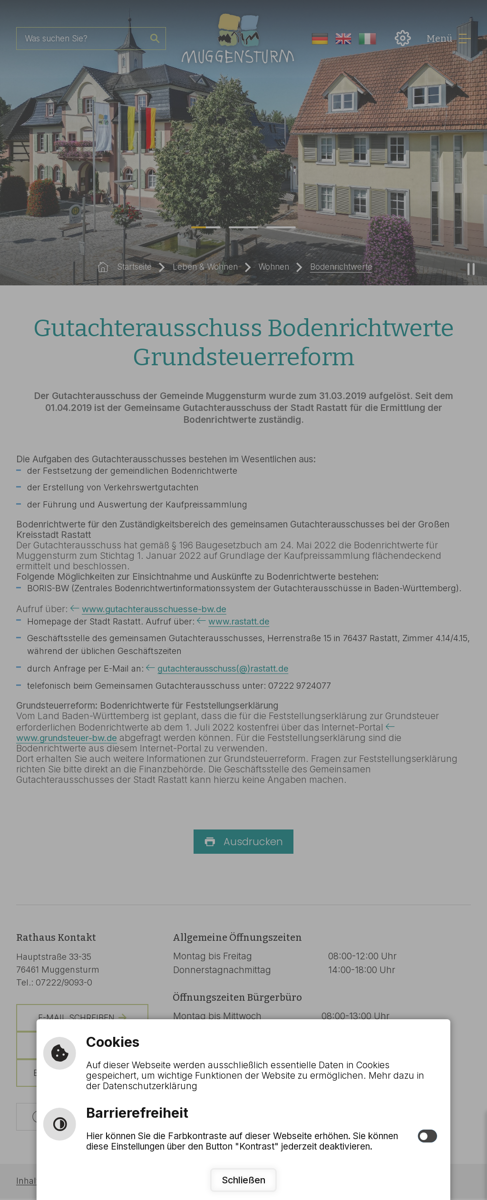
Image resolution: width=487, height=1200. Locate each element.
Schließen (243, 1180)
